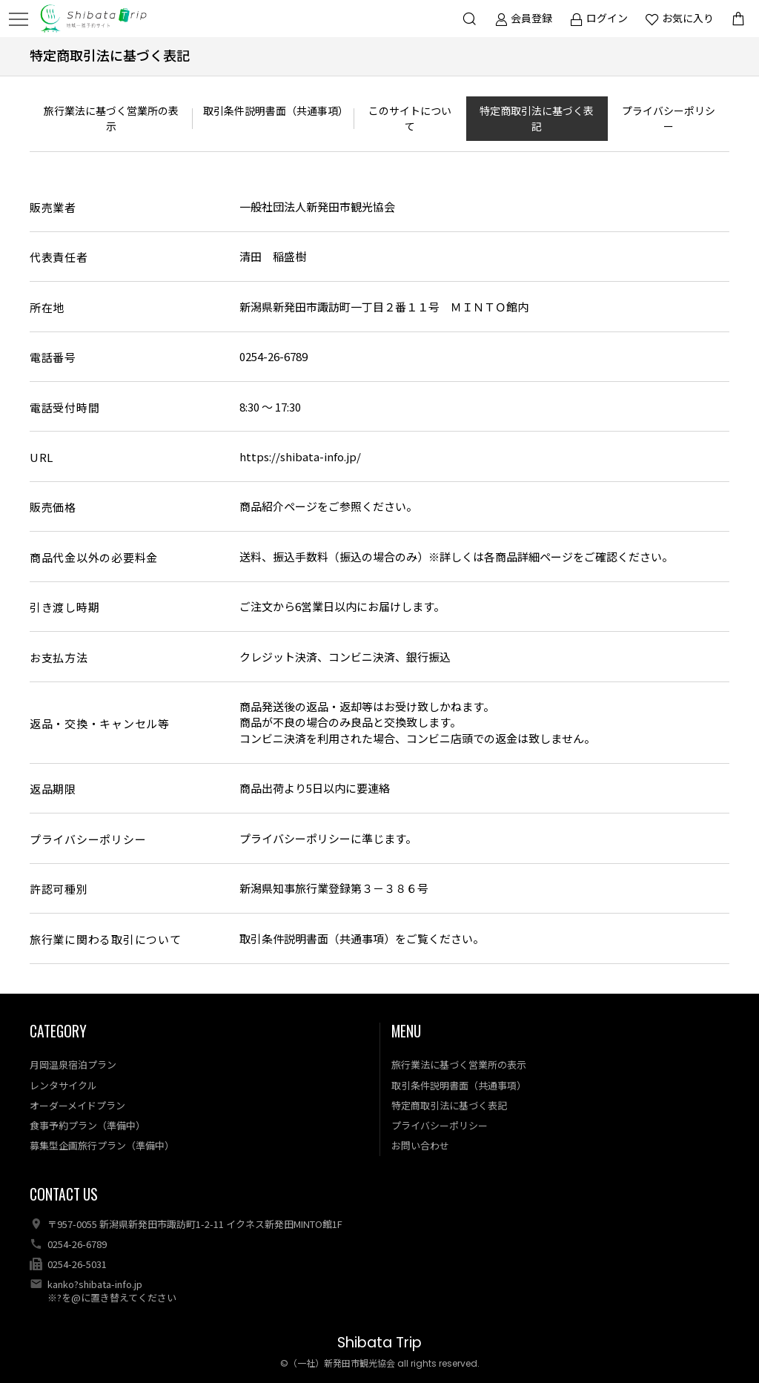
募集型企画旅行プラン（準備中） (102, 1145)
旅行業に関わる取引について (106, 939)
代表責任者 (59, 257)
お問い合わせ (420, 1145)
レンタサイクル (63, 1085)
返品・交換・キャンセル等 (100, 723)
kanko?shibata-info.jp (94, 1284)
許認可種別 (59, 889)
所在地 (47, 307)
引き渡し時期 (65, 607)
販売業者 (53, 207)
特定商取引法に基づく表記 (537, 118)
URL (41, 457)
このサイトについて (409, 118)
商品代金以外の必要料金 (94, 557)
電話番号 (53, 357)
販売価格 (53, 507)
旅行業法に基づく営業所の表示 (111, 118)
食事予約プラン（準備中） (87, 1125)
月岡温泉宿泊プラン (73, 1064)
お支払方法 (59, 657)
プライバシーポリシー (668, 118)
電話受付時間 (65, 407)
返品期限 (53, 788)
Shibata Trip (379, 1343)
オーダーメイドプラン (77, 1105)
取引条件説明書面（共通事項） (275, 110)
